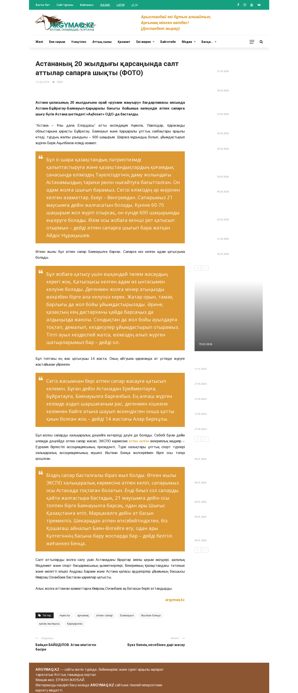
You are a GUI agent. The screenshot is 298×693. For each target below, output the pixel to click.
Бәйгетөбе (168, 42)
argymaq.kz (175, 600)
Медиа (187, 42)
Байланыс (87, 4)
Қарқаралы (74, 623)
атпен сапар (104, 615)
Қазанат (124, 42)
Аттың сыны (102, 42)
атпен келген (139, 441)
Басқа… (207, 42)
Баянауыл (127, 615)
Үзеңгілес (78, 42)
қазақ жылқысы (49, 623)
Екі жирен (143, 42)
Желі (39, 42)
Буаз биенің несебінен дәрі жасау (156, 645)
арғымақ (83, 615)
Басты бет (43, 4)
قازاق (134, 4)
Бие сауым (57, 42)
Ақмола (65, 615)
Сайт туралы (64, 4)
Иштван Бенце (151, 615)
